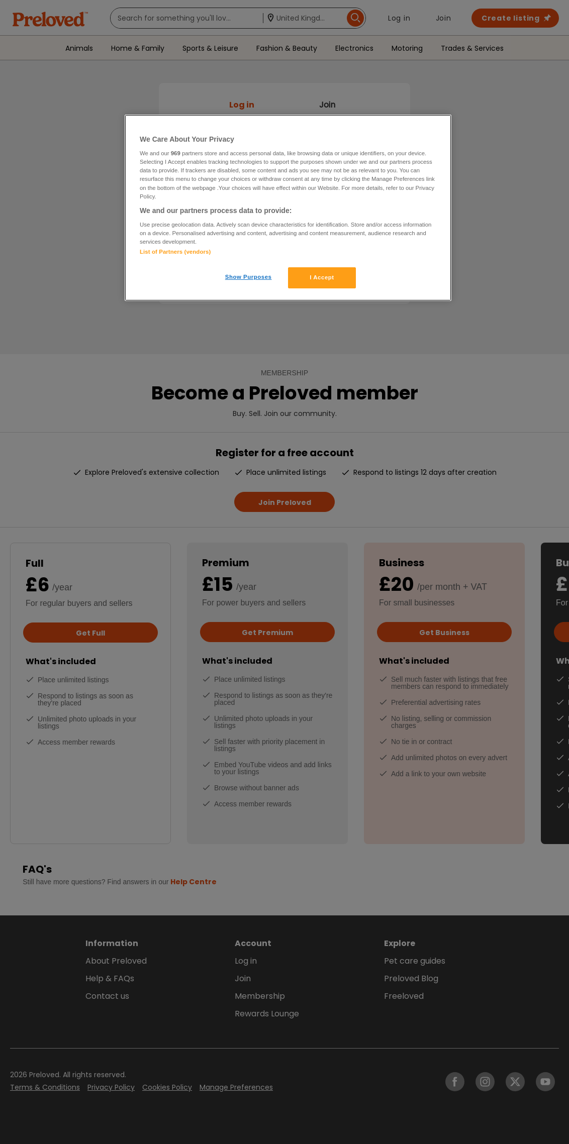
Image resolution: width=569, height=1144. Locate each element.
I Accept (322, 277)
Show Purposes (248, 277)
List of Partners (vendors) (175, 252)
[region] (288, 208)
